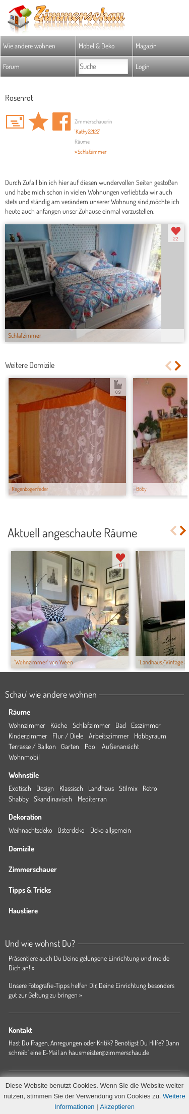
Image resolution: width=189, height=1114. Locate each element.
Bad (120, 725)
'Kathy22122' (87, 131)
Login (143, 66)
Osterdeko (71, 830)
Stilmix (128, 788)
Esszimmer (146, 725)
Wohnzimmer (27, 725)
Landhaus (101, 788)
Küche (58, 725)
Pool (91, 746)
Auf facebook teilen (61, 121)
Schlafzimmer (91, 725)
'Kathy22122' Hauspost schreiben (15, 121)
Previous (168, 365)
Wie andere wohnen (29, 45)
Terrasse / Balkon (32, 746)
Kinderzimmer (28, 735)
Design (45, 788)
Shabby (19, 798)
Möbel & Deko (96, 45)
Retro (150, 788)
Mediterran (92, 798)
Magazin (146, 45)
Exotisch (20, 788)
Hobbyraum (150, 735)
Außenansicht (120, 746)
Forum (11, 66)
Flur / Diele (67, 735)
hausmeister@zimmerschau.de (109, 1052)
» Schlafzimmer (91, 151)
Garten (70, 746)
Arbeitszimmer (109, 735)
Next (178, 365)
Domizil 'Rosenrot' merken (38, 121)
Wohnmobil (24, 757)
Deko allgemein (110, 830)
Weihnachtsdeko (30, 830)
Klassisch (71, 788)
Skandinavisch (53, 798)
